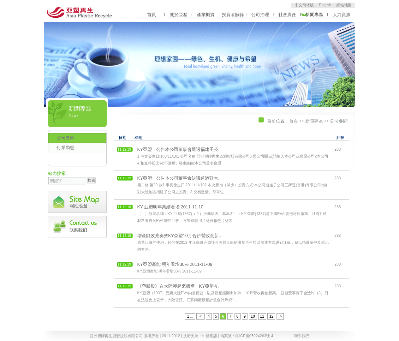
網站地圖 (344, 5)
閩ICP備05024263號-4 (254, 336)
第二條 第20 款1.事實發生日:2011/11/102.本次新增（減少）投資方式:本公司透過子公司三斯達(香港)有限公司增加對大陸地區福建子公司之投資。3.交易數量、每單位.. (233, 185)
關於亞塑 (179, 14)
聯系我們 (301, 336)
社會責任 (287, 14)
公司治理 (260, 14)
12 (271, 316)
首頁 (151, 14)
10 (253, 316)
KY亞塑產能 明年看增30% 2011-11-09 (174, 267)
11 (262, 316)
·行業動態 (65, 147)
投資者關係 (233, 14)
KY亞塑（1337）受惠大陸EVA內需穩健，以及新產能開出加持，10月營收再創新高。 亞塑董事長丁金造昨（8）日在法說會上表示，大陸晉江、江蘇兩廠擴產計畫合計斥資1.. (232, 293)
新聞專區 (314, 14)
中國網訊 (209, 336)
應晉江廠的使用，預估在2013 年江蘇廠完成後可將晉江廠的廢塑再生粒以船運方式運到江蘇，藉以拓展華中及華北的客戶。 (233, 242)
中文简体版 (304, 5)
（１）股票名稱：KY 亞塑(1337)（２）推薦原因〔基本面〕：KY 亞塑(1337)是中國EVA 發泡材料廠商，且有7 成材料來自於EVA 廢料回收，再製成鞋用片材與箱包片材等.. (231, 213)
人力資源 (341, 14)
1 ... (190, 316)
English (325, 5)
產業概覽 (206, 14)
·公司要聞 (65, 137)
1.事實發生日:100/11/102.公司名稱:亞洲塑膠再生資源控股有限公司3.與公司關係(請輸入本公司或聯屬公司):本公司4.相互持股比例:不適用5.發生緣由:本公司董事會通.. (232, 156)
